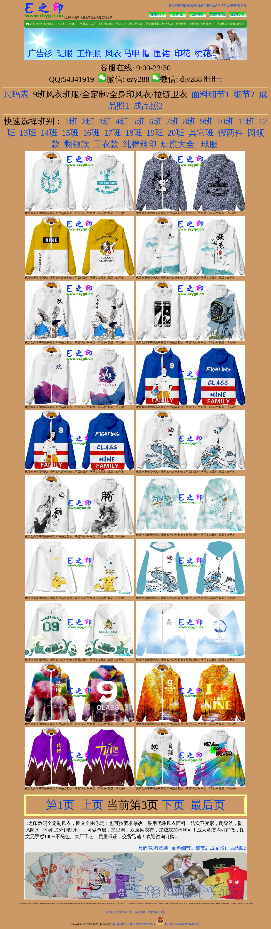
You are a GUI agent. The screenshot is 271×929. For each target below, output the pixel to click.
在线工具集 (237, 14)
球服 (243, 5)
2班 (88, 121)
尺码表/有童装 (153, 848)
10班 (225, 121)
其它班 (201, 132)
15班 (70, 132)
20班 (175, 132)
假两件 (230, 132)
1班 (71, 121)
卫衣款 (106, 144)
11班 (246, 121)
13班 (28, 132)
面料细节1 (210, 94)
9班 (206, 121)
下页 (173, 805)
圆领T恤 (178, 14)
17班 (112, 132)
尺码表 (16, 94)
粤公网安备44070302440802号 (182, 924)
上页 (92, 805)
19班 (154, 132)
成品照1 (218, 848)
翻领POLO (157, 14)
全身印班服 (233, 5)
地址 (144, 912)
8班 (189, 121)
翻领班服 (180, 5)
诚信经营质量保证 (117, 912)
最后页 (206, 805)
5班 (138, 121)
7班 (172, 121)
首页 (171, 5)
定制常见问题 (217, 14)
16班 (91, 132)
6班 (155, 121)
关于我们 (134, 912)
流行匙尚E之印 (120, 924)
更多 (163, 912)
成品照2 (148, 105)
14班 (49, 132)
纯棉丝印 (140, 144)
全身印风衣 (219, 5)
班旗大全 (177, 144)
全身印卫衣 (205, 5)
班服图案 (191, 5)
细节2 (244, 94)
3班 (105, 121)
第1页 (62, 805)
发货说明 (153, 912)
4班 (121, 121)
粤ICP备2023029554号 (143, 924)
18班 (133, 132)
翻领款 (76, 144)
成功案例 (197, 14)
